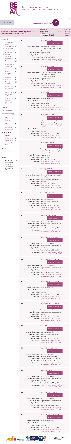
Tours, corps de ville (9, 43)
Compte (7, 136)
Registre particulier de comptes (9, 119)
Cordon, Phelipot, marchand (8, 73)
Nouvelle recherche (67, 32)
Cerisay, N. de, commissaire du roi (9, 48)
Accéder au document (54, 43)
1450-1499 (8, 110)
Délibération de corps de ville (9, 142)
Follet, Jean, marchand (8, 83)
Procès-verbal (9, 138)
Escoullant (8, 80)
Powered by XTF (65, 19)
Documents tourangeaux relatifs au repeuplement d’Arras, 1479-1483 (51, 60)
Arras (6, 152)
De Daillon (8, 77)
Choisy (7, 69)
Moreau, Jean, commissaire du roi (9, 88)
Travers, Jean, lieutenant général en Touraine (9, 101)
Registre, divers (7, 124)
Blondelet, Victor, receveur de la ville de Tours (9, 63)
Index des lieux (7, 22)
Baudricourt (9, 59)
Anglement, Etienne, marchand (8, 54)
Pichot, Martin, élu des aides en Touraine (9, 94)
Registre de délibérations (9, 128)
